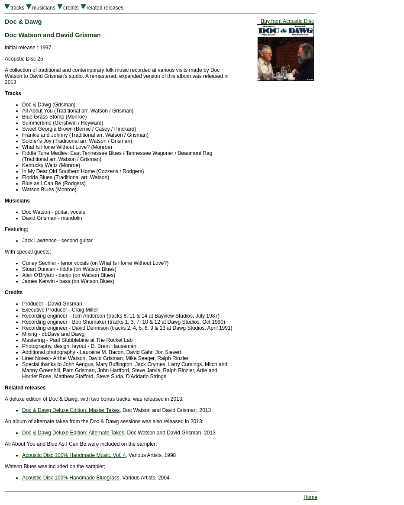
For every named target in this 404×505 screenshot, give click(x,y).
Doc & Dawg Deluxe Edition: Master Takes (71, 410)
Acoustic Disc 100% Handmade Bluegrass (71, 478)
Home (310, 497)
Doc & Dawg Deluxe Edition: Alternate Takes (73, 433)
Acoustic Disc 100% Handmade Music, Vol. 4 (74, 455)
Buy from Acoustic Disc (287, 21)
